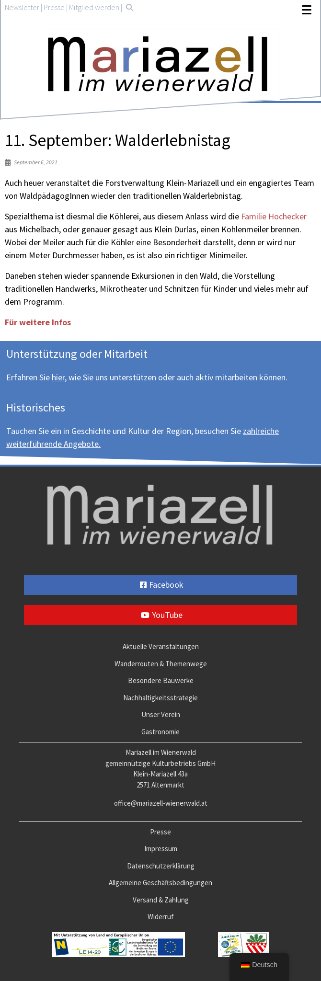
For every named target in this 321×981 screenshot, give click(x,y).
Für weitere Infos (38, 322)
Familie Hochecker (274, 216)
